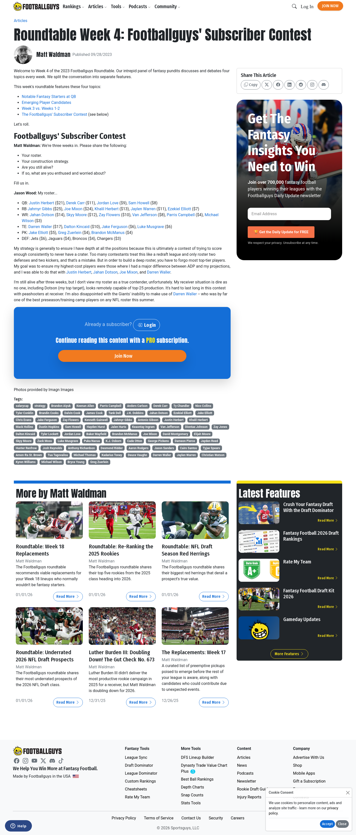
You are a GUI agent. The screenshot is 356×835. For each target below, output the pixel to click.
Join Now (330, 5)
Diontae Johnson (196, 427)
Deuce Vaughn (137, 455)
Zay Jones (220, 427)
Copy (250, 84)
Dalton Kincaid (76, 226)
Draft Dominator (139, 765)
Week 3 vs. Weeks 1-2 (41, 108)
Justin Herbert (41, 203)
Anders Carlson (137, 406)
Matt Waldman (53, 54)
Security (216, 818)
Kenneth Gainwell (96, 420)
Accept (327, 824)
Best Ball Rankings (197, 779)
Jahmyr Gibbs (40, 209)
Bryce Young (75, 462)
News (242, 765)
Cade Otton (134, 441)
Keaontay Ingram (143, 427)
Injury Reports (249, 797)
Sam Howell (138, 203)
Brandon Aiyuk (61, 406)
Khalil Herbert (106, 209)
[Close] (347, 792)
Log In (307, 6)
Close (342, 824)
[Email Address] (289, 214)
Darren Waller (40, 226)
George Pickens (158, 441)
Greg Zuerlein (69, 232)
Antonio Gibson (148, 420)
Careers (237, 818)
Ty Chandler (182, 406)
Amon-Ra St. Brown (29, 455)
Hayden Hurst (96, 427)
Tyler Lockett (49, 434)
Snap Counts (192, 795)
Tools (119, 6)
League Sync (136, 757)
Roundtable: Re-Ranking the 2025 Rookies (119, 550)
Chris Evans (23, 420)
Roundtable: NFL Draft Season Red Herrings (189, 550)
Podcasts (141, 6)
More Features (289, 653)
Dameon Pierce (185, 441)
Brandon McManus (108, 232)
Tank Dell (115, 413)
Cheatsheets (136, 789)
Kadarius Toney (112, 455)
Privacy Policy (123, 818)
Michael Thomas (85, 455)
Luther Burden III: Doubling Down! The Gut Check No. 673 (122, 659)
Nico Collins (203, 406)
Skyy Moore (76, 214)
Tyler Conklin (24, 413)
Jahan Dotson (42, 214)
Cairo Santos (188, 448)
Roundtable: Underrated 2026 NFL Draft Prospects (47, 656)
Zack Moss (44, 441)
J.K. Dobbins (135, 413)
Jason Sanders (164, 448)
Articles (98, 6)
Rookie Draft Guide (253, 789)
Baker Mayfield (96, 434)
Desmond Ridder (112, 448)
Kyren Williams (26, 462)
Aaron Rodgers (138, 448)
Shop (297, 765)
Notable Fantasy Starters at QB (49, 96)
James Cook (94, 413)
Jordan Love (108, 203)
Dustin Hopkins (49, 427)
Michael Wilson (51, 462)
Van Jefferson (144, 214)
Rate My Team (297, 562)
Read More (68, 596)
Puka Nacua (92, 441)
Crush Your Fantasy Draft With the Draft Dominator (308, 507)
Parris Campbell (181, 214)
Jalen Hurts (118, 427)
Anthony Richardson (81, 448)
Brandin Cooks (49, 413)
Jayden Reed (209, 441)
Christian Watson (213, 455)
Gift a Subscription (309, 781)
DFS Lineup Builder (197, 757)
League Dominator (141, 773)
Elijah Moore (202, 434)
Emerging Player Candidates (46, 102)
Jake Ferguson (114, 226)
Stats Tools (191, 803)
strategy (39, 406)
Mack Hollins (24, 427)
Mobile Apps (304, 773)
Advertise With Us (308, 757)
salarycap (22, 406)
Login (146, 325)
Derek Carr (75, 203)
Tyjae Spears (211, 448)
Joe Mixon (73, 209)
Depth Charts (192, 787)
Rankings (74, 6)
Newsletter (246, 781)
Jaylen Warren (143, 209)
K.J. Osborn (113, 441)
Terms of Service (159, 818)
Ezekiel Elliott (179, 209)
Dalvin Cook (72, 413)
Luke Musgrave (150, 226)
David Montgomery (175, 434)
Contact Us (191, 818)
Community (168, 6)
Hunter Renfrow (26, 448)
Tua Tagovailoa (58, 455)
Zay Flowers (109, 214)
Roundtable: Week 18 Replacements (42, 550)
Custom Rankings (140, 781)
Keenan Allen (85, 406)
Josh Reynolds (52, 448)
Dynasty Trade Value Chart (204, 768)
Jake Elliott (38, 232)
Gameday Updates (301, 619)
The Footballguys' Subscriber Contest (54, 114)
